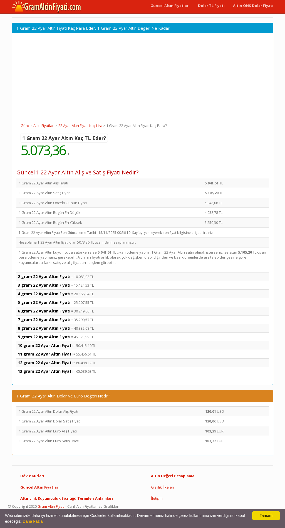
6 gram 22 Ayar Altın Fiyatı (44, 311)
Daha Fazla (33, 521)
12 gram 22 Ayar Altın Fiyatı (45, 362)
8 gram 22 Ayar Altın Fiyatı (44, 328)
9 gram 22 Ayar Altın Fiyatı (44, 336)
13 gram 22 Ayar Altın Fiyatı (45, 371)
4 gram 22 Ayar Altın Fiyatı (44, 293)
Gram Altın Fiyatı (51, 506)
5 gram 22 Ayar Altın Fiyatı (44, 302)
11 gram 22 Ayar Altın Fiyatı (45, 354)
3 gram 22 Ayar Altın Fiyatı (44, 285)
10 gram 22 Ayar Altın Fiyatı (45, 345)
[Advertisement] (143, 81)
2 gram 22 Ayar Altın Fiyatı (44, 276)
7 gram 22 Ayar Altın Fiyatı (44, 319)
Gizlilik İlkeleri (162, 487)
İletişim (157, 498)
